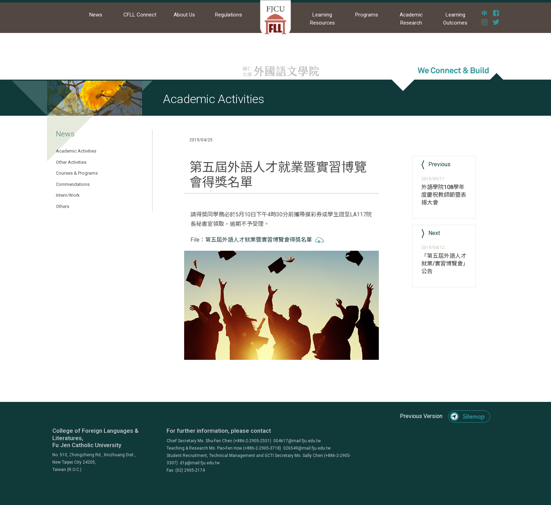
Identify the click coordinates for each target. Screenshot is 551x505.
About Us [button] (184, 15)
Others (62, 206)
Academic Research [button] (411, 19)
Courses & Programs (77, 173)
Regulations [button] (228, 15)
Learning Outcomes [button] (455, 19)
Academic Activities (76, 151)
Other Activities (71, 162)
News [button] (95, 15)
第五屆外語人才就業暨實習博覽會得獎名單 (264, 239)
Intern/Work (68, 195)
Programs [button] (366, 15)
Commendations (73, 184)
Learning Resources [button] (322, 19)
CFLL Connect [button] (139, 15)
